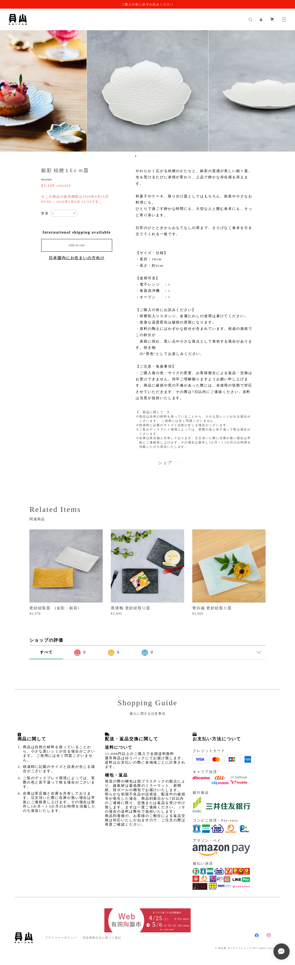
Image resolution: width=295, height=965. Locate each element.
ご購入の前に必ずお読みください (147, 4)
